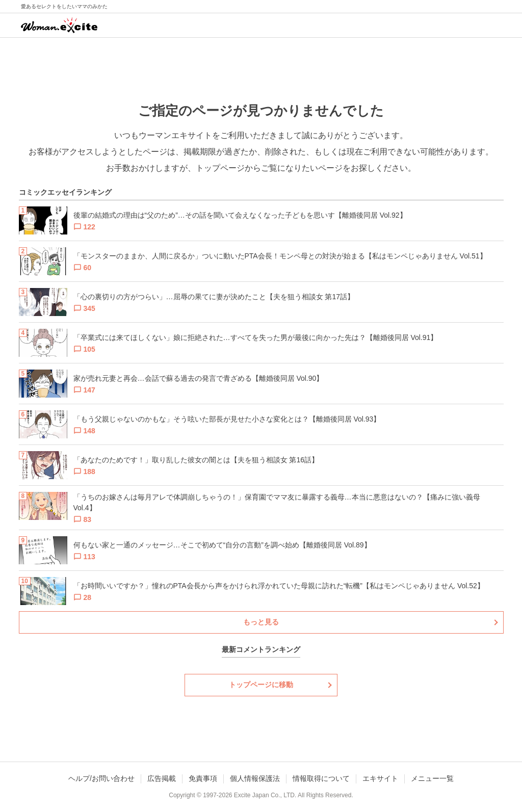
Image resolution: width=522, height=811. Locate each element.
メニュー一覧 (432, 778)
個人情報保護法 (255, 778)
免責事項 (203, 778)
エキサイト (380, 778)
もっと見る (261, 622)
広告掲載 (161, 778)
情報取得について (321, 778)
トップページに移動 (261, 685)
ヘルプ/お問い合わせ (101, 778)
